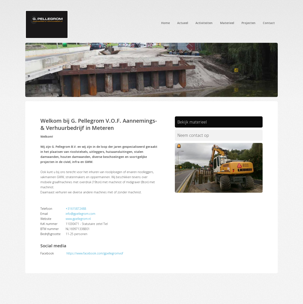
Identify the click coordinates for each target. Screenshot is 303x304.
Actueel (182, 23)
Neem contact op (196, 137)
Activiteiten (204, 23)
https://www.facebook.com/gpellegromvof (94, 253)
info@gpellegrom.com (80, 214)
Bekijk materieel (194, 122)
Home (165, 23)
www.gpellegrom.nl (78, 219)
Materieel (227, 23)
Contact (269, 23)
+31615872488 (76, 209)
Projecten (248, 23)
